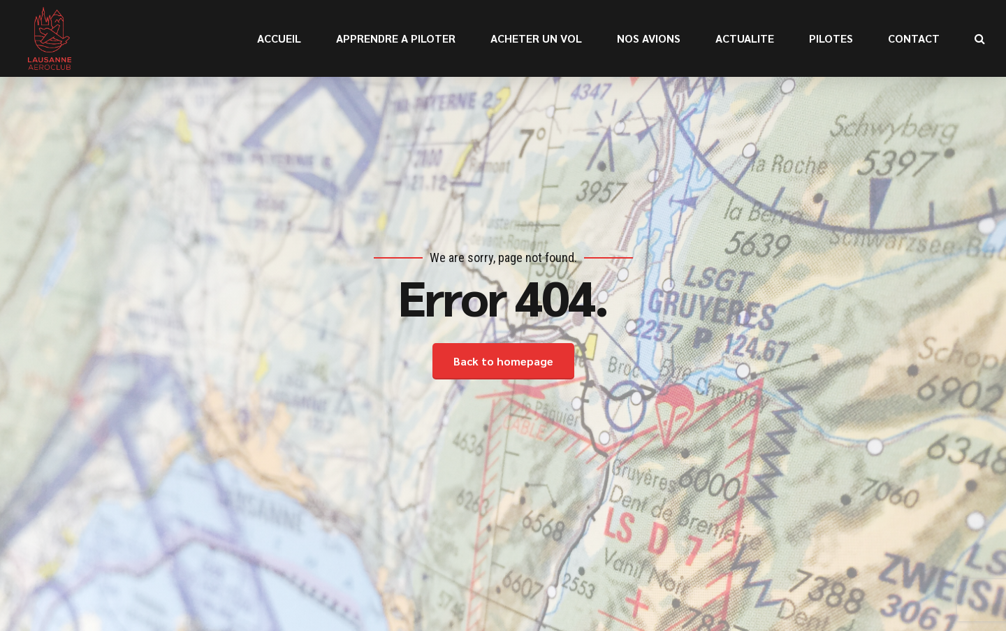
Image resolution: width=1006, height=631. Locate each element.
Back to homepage (503, 361)
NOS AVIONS (648, 38)
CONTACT (914, 38)
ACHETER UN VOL (536, 38)
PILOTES (831, 38)
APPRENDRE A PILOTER (395, 38)
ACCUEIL (279, 38)
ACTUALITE (744, 38)
